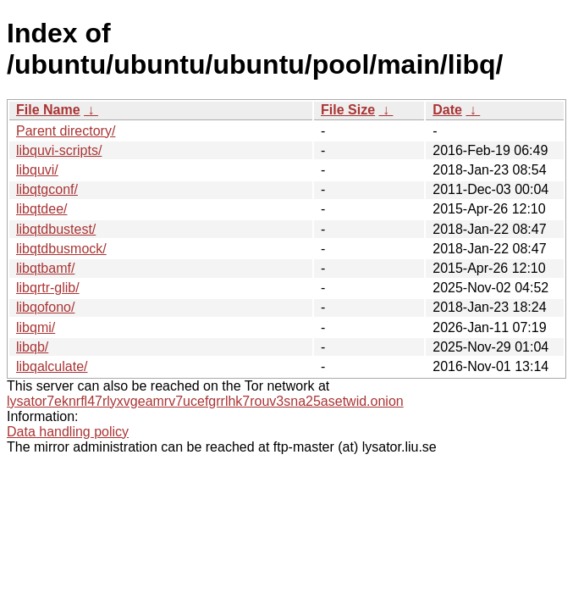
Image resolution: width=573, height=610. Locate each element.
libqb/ (32, 347)
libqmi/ (35, 327)
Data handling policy (68, 431)
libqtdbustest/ (56, 229)
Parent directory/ (65, 131)
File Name (48, 110)
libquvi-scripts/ (59, 150)
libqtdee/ (42, 209)
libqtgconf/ (47, 189)
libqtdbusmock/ (61, 248)
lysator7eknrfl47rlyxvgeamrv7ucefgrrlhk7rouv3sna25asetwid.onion (205, 401)
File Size (348, 110)
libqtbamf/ (45, 268)
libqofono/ (45, 307)
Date (447, 110)
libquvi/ (37, 170)
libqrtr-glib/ (48, 287)
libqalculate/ (52, 366)
